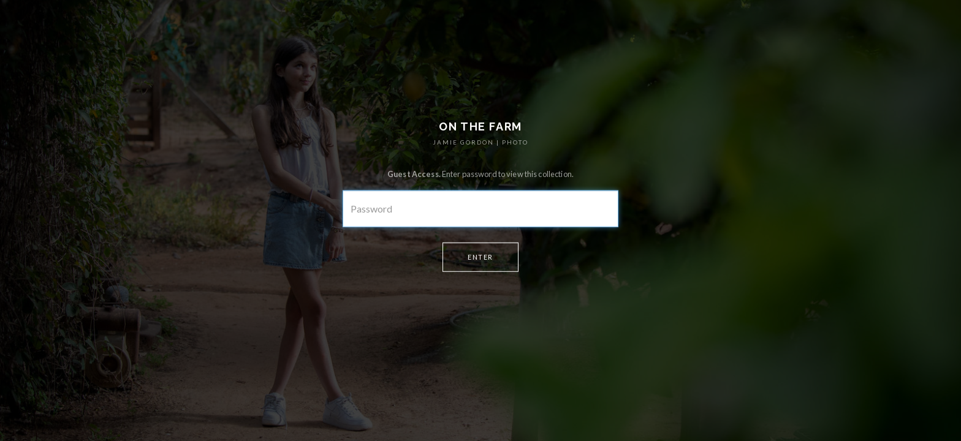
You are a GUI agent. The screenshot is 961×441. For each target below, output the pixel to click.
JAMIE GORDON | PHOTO (480, 142)
